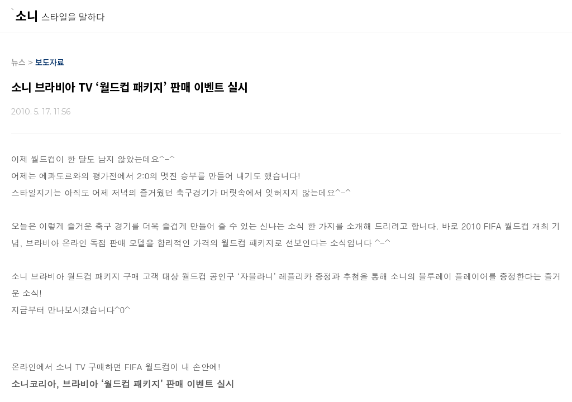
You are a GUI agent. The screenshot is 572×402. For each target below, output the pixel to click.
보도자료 (49, 62)
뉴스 (18, 62)
